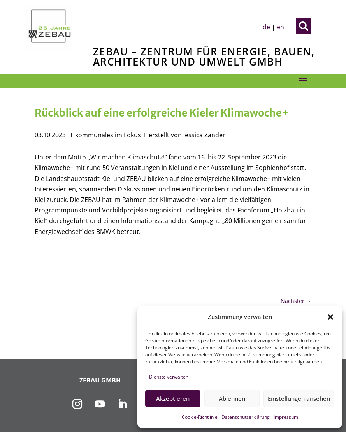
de (266, 27)
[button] (330, 317)
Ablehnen (232, 398)
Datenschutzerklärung (245, 417)
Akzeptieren (173, 398)
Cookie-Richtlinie (200, 417)
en (280, 27)
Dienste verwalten (168, 377)
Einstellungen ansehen (299, 398)
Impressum (286, 417)
